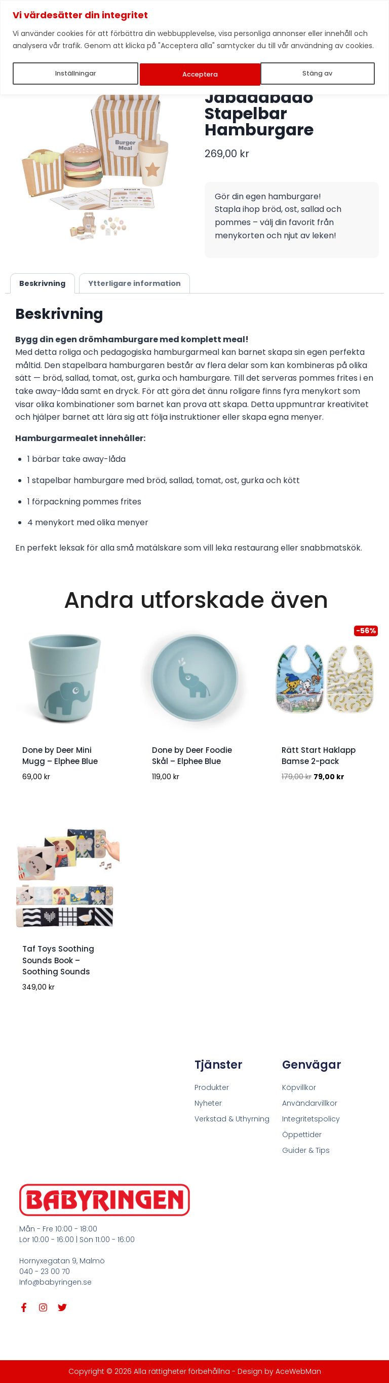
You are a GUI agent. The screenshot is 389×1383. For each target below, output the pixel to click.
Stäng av (198, 73)
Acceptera (317, 73)
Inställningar (75, 73)
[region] (194, 46)
